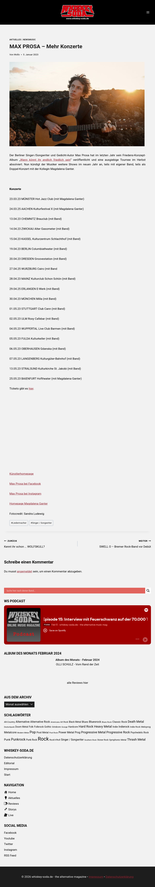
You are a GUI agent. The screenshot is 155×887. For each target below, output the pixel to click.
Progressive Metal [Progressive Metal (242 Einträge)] (93, 732)
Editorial (9, 763)
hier (31, 388)
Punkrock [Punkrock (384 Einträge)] (18, 739)
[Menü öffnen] (148, 12)
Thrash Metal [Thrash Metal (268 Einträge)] (136, 739)
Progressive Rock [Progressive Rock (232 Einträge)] (118, 732)
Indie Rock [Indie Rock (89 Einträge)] (135, 727)
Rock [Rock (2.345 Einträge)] (43, 739)
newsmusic (29, 39)
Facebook (10, 832)
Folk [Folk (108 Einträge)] (31, 726)
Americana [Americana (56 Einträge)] (55, 722)
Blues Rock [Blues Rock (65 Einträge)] (107, 722)
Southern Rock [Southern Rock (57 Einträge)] (90, 740)
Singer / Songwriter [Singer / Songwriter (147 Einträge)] (72, 739)
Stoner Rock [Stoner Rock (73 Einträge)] (102, 740)
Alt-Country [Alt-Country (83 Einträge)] (9, 722)
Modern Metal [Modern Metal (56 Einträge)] (23, 733)
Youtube (9, 838)
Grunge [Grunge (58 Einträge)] (64, 727)
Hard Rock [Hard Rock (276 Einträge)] (86, 726)
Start (7, 774)
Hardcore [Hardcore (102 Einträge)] (73, 726)
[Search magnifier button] (148, 590)
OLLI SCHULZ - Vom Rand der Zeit (77, 664)
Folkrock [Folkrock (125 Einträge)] (39, 726)
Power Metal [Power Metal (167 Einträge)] (66, 732)
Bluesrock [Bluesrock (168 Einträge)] (95, 721)
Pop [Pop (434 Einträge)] (33, 732)
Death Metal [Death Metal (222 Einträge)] (136, 721)
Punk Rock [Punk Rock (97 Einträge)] (31, 739)
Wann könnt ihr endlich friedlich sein (45, 159)
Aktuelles (15, 39)
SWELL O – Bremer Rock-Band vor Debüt (115, 543)
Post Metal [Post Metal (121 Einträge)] (42, 732)
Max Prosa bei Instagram (25, 493)
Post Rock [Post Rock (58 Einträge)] (53, 733)
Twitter (8, 844)
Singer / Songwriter (41, 522)
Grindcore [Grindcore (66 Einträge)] (56, 727)
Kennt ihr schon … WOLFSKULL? (39, 543)
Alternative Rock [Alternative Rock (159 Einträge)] (40, 721)
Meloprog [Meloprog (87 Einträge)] (146, 727)
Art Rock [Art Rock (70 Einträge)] (64, 722)
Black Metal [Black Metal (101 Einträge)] (75, 721)
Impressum (11, 769)
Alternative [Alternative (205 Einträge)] (23, 721)
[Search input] (75, 590)
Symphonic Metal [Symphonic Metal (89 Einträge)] (117, 740)
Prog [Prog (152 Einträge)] (77, 732)
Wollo (17, 54)
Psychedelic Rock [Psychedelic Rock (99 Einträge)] (140, 732)
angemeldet (24, 571)
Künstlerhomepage (21, 473)
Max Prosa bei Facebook (25, 483)
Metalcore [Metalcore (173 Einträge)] (10, 732)
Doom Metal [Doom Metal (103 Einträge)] (21, 726)
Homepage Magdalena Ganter (28, 503)
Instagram (10, 849)
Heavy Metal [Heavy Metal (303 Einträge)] (103, 726)
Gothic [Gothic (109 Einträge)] (47, 726)
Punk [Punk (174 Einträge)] (7, 739)
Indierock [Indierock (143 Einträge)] (124, 726)
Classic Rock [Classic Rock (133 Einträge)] (119, 721)
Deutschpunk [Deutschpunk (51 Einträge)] (9, 727)
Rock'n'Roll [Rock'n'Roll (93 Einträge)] (54, 739)
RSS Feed (10, 855)
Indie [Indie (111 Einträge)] (115, 726)
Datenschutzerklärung (18, 757)
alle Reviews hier (77, 682)
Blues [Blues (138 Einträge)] (85, 721)
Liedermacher (18, 522)
